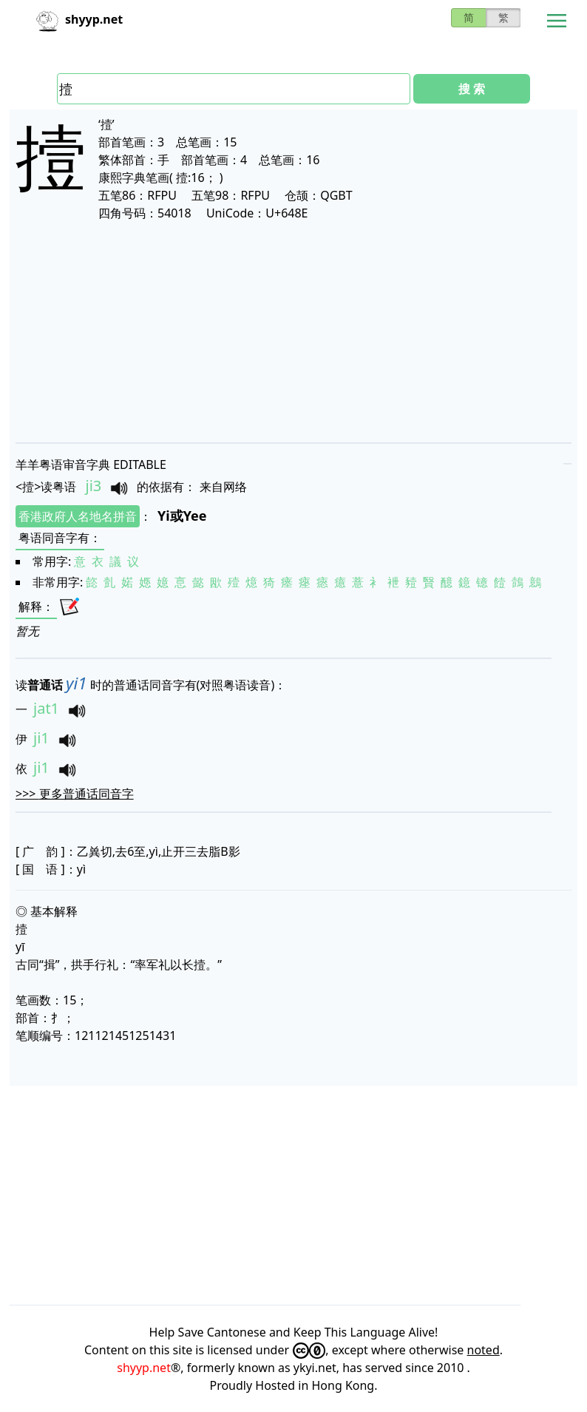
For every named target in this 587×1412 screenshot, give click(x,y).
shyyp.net (144, 1367)
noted (483, 1350)
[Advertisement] (293, 331)
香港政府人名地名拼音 (77, 516)
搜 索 (471, 89)
